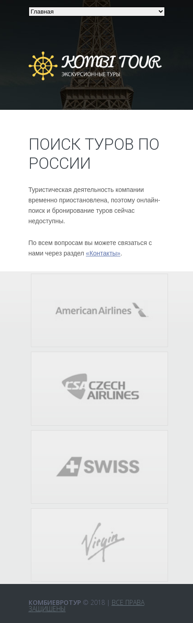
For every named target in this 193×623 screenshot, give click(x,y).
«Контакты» (103, 253)
